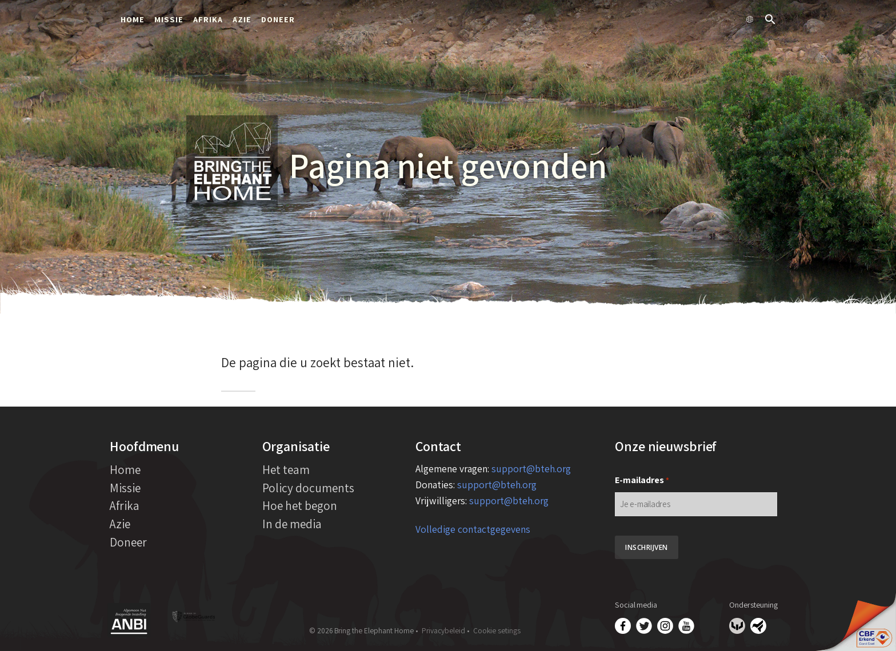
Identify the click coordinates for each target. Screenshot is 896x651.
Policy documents (308, 488)
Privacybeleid (443, 630)
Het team (286, 469)
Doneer (278, 19)
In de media (292, 524)
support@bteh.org (531, 468)
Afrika (208, 19)
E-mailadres (642, 480)
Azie (242, 19)
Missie (168, 19)
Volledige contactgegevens (472, 529)
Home (133, 19)
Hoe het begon (299, 505)
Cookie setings (497, 630)
